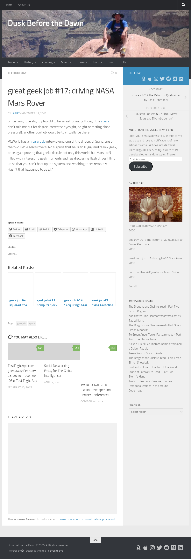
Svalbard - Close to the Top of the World (153, 367)
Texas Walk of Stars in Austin (146, 353)
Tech (96, 62)
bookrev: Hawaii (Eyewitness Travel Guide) (154, 272)
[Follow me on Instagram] (156, 78)
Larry (16, 113)
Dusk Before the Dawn (46, 23)
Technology (17, 73)
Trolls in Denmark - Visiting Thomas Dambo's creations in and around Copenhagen (150, 385)
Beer (111, 62)
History (28, 62)
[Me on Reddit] (168, 78)
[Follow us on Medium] (174, 78)
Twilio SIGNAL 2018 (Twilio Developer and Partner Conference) (96, 390)
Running (47, 62)
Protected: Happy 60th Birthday (148, 226)
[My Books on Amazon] (143, 78)
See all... (133, 286)
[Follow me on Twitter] (162, 78)
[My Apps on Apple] (149, 78)
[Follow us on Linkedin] (181, 78)
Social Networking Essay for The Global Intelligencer (58, 371)
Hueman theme (54, 550)
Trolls (122, 62)
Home (8, 5)
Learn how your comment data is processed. (87, 519)
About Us (24, 5)
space (32, 323)
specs (105, 121)
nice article (38, 141)
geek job (21, 323)
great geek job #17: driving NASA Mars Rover (156, 258)
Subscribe (140, 166)
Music (64, 62)
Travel (12, 62)
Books (81, 62)
